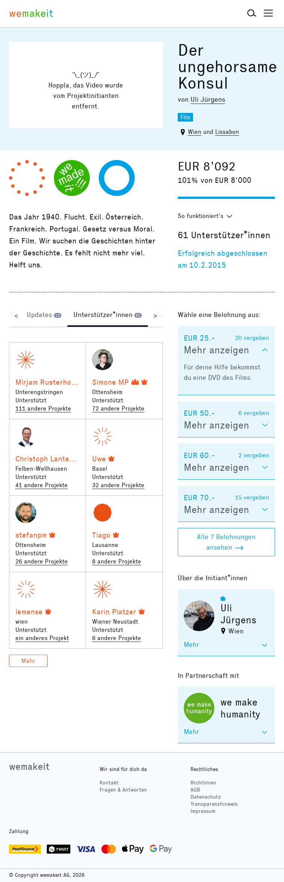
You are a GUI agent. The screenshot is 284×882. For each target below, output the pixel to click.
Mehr (28, 660)
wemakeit (29, 766)
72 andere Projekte (118, 408)
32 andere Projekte (118, 485)
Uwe (99, 458)
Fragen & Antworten (123, 790)
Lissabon (227, 131)
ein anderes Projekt (42, 638)
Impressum (203, 811)
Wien (194, 131)
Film (185, 117)
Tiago (101, 535)
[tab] (44, 315)
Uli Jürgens (207, 99)
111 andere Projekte (43, 408)
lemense (29, 611)
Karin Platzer (114, 611)
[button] (252, 13)
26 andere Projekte (41, 561)
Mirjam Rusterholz (46, 382)
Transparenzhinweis (214, 804)
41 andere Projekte (41, 485)
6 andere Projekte (116, 638)
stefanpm (31, 535)
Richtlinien (203, 783)
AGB (195, 790)
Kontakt (109, 783)
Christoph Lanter (43, 458)
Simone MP (110, 382)
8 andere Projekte (116, 561)
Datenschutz (205, 797)
